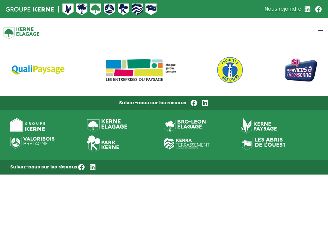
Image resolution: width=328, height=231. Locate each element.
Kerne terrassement (137, 9)
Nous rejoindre (283, 9)
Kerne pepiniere (123, 9)
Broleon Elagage (82, 9)
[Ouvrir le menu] (320, 32)
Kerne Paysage (68, 9)
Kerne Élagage (96, 9)
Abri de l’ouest (151, 9)
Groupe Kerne (30, 9)
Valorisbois (109, 9)
